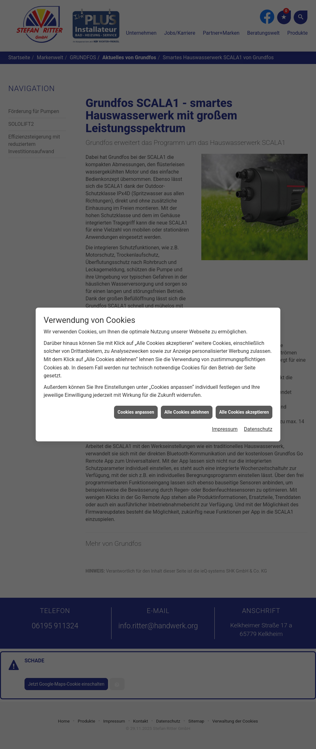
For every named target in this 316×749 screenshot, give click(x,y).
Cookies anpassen (136, 401)
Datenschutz (258, 419)
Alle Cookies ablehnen (186, 401)
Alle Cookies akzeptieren (244, 401)
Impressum (225, 419)
